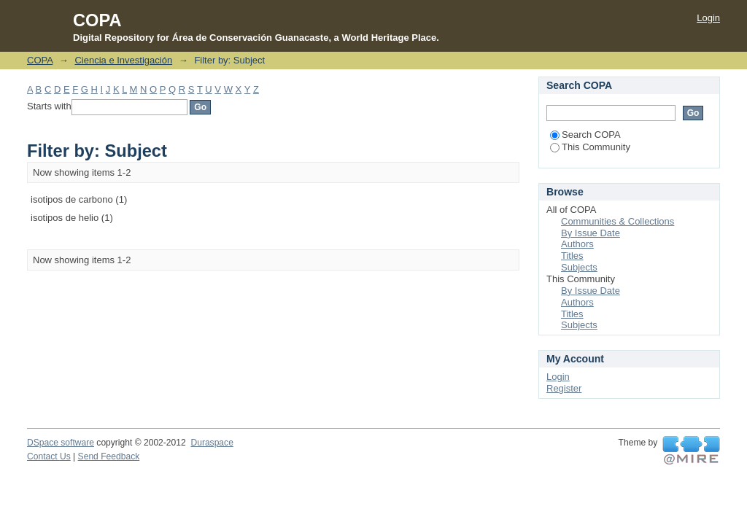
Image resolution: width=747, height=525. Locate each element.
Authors (577, 243)
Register (563, 388)
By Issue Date (590, 233)
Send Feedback (109, 456)
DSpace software (60, 443)
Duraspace (211, 443)
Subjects (579, 267)
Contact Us (49, 456)
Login (708, 17)
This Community (590, 146)
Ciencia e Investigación (123, 60)
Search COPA (585, 134)
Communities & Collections (617, 221)
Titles (572, 255)
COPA (40, 60)
